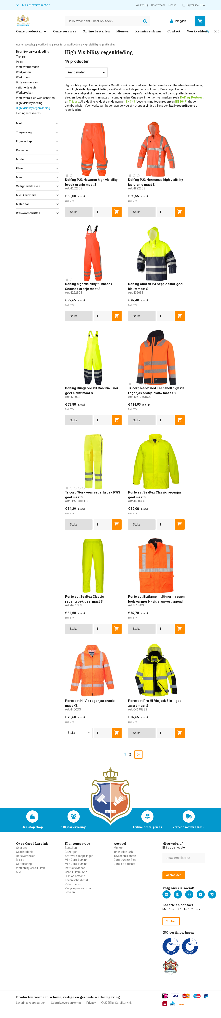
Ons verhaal (158, 5)
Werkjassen (23, 72)
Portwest (197, 97)
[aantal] (103, 212)
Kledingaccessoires (28, 113)
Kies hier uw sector (36, 5)
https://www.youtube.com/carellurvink (201, 894)
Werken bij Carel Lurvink (31, 868)
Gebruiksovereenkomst (66, 1002)
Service (172, 5)
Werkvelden (197, 31)
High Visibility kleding (29, 103)
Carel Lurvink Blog (125, 859)
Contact (173, 31)
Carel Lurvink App (76, 872)
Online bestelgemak (147, 827)
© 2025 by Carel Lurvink (116, 1002)
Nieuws (122, 31)
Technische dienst (76, 880)
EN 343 (130, 101)
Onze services (64, 31)
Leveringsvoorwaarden (31, 1002)
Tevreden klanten (125, 856)
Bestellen (71, 847)
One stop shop (32, 827)
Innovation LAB (123, 851)
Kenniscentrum (148, 31)
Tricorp (74, 101)
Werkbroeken (24, 92)
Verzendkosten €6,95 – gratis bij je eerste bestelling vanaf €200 (188, 827)
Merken (118, 847)
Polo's (19, 61)
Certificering (24, 863)
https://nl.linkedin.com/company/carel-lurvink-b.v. (166, 894)
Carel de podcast (124, 863)
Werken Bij (142, 5)
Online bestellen (96, 31)
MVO (19, 872)
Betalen (70, 892)
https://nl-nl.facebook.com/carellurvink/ (178, 894)
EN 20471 (181, 101)
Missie (20, 859)
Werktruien (23, 77)
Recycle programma (78, 888)
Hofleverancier (25, 856)
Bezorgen (71, 851)
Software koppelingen (79, 856)
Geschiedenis (24, 851)
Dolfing (185, 97)
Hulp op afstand (75, 876)
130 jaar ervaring (73, 827)
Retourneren (73, 884)
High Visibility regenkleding (33, 108)
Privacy (91, 1002)
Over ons (21, 847)
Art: (73, 188)
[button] (37, 123)
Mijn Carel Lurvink (76, 859)
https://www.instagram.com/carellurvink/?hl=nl (189, 894)
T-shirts (21, 56)
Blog (212, 894)
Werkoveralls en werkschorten (35, 98)
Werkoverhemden (27, 67)
